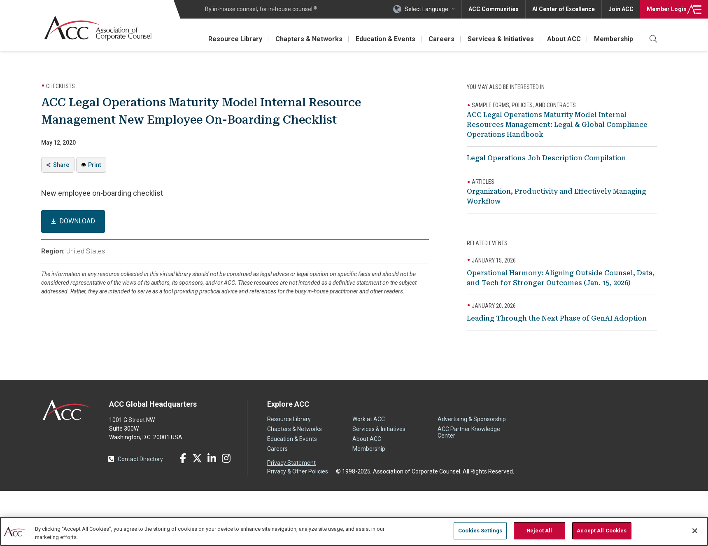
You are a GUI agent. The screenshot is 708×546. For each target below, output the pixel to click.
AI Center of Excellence (563, 9)
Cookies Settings (480, 530)
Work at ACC (368, 419)
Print (94, 165)
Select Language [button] (426, 9)
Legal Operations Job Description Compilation (546, 158)
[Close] (695, 531)
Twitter (197, 458)
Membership (613, 39)
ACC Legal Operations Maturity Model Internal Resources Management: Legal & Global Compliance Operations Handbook (557, 124)
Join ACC (620, 9)
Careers (441, 39)
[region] (354, 531)
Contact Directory (140, 459)
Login (667, 9)
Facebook (182, 458)
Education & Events (385, 39)
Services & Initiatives (501, 39)
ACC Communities (493, 9)
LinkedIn (211, 458)
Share (61, 165)
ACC (67, 410)
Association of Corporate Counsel (97, 28)
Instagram (226, 458)
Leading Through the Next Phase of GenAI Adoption (557, 318)
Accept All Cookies (601, 530)
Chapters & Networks (308, 39)
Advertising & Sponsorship (472, 419)
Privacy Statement (291, 462)
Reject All (539, 530)
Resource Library (235, 39)
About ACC (564, 39)
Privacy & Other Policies (297, 471)
